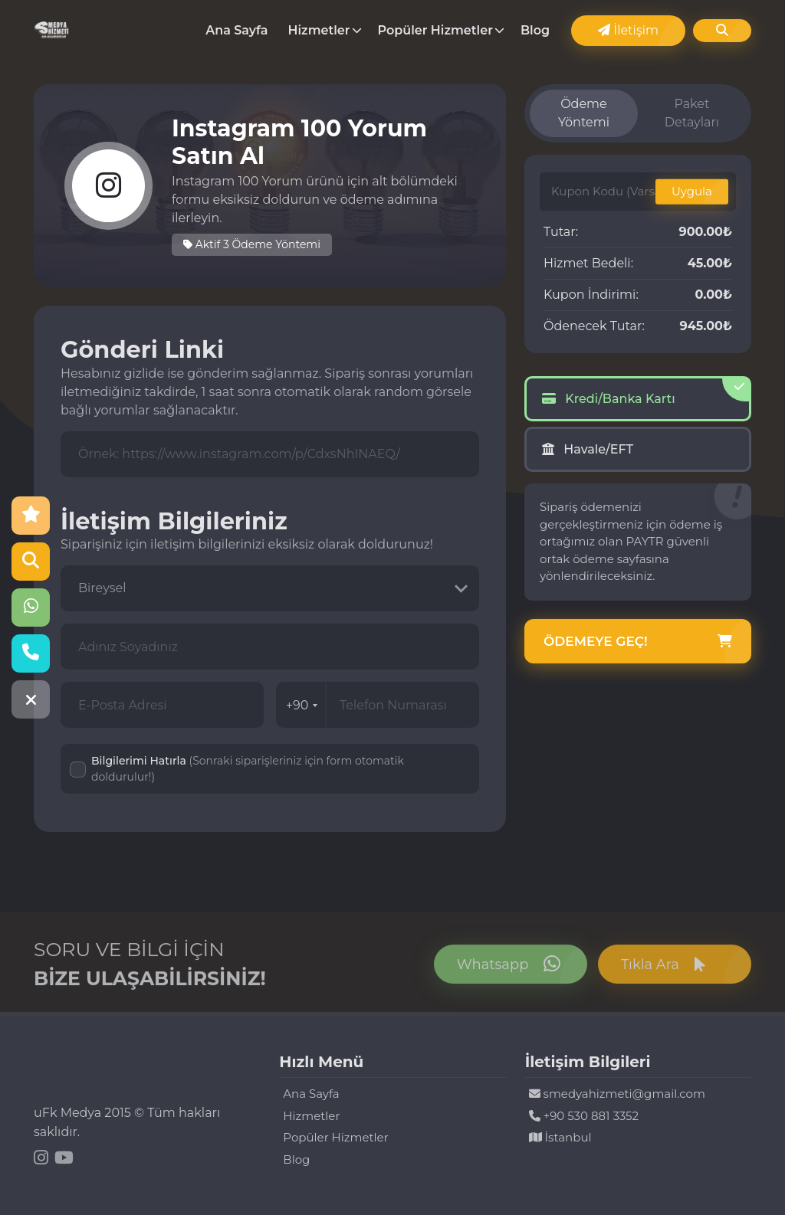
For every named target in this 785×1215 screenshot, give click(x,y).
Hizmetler (319, 30)
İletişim (628, 30)
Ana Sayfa (236, 30)
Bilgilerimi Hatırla (247, 769)
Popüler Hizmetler (435, 30)
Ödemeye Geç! (638, 642)
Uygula (692, 191)
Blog (535, 30)
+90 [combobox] (302, 705)
